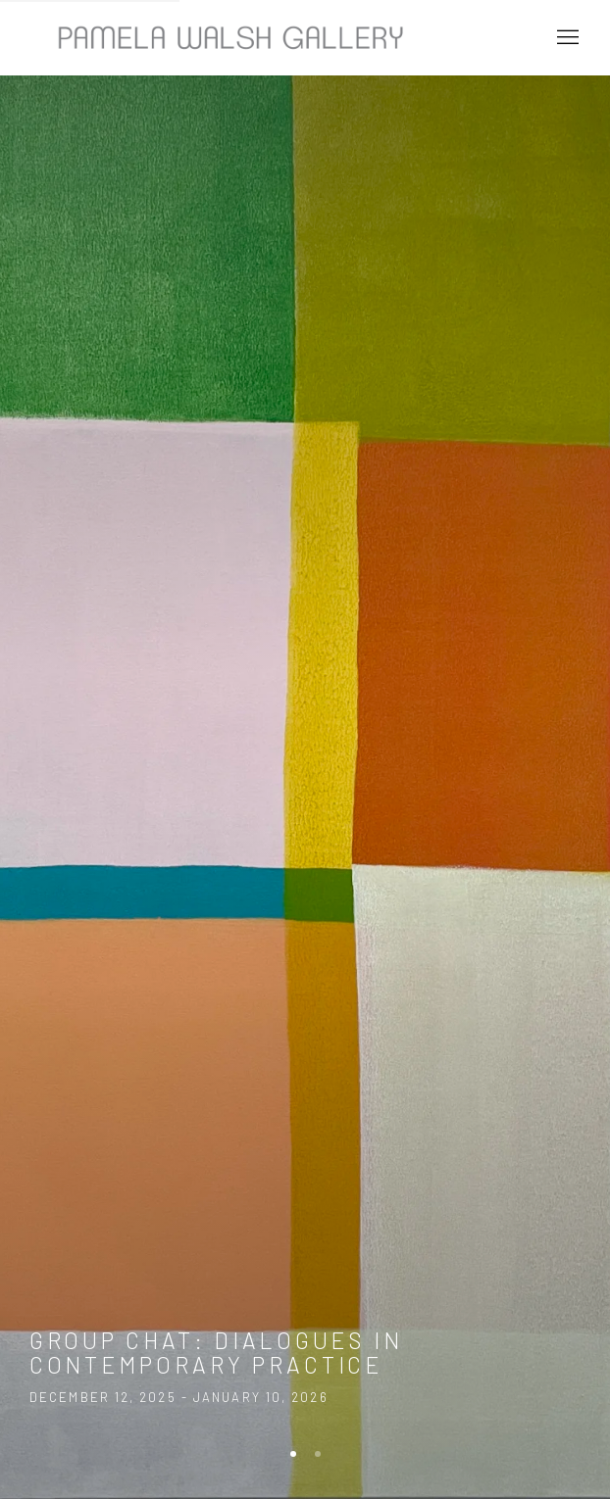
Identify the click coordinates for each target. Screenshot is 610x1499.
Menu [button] (566, 38)
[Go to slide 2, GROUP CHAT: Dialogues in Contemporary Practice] (318, 1454)
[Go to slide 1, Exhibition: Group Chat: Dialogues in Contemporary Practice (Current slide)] (293, 1454)
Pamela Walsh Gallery (225, 38)
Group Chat (305, 749)
